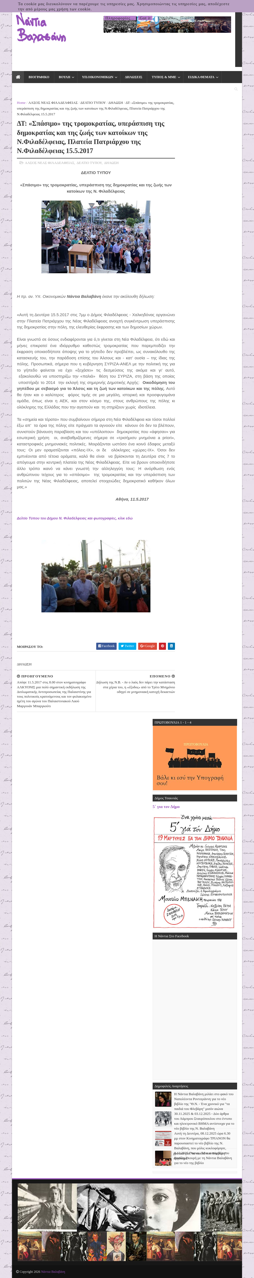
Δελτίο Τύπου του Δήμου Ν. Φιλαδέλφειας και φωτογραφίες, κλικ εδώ (75, 518)
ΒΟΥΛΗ (64, 77)
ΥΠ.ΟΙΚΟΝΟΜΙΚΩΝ (97, 77)
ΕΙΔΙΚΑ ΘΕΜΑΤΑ (201, 77)
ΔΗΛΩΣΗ (115, 103)
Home (21, 103)
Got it (145, 18)
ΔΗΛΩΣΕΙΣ (133, 77)
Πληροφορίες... (119, 18)
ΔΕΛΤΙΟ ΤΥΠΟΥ (93, 103)
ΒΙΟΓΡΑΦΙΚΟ (39, 77)
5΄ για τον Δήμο (166, 806)
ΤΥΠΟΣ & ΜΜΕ (164, 77)
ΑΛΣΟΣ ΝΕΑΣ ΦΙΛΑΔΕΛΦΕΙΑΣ (53, 103)
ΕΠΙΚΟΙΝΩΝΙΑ (55, 89)
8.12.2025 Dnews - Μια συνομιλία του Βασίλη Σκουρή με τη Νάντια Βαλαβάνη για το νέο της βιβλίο (203, 1158)
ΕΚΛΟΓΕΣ (24, 89)
